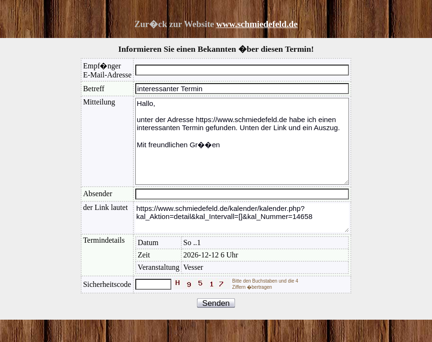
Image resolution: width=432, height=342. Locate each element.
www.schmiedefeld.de (257, 24)
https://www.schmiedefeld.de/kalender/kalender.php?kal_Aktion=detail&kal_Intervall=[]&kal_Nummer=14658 (242, 217)
